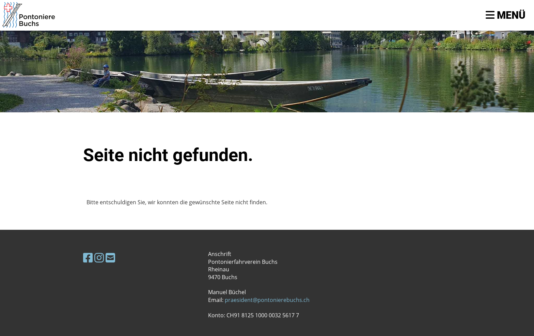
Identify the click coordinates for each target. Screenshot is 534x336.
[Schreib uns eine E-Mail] (110, 257)
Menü (505, 15)
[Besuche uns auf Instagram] (99, 257)
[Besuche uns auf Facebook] (88, 257)
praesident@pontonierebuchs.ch (267, 300)
